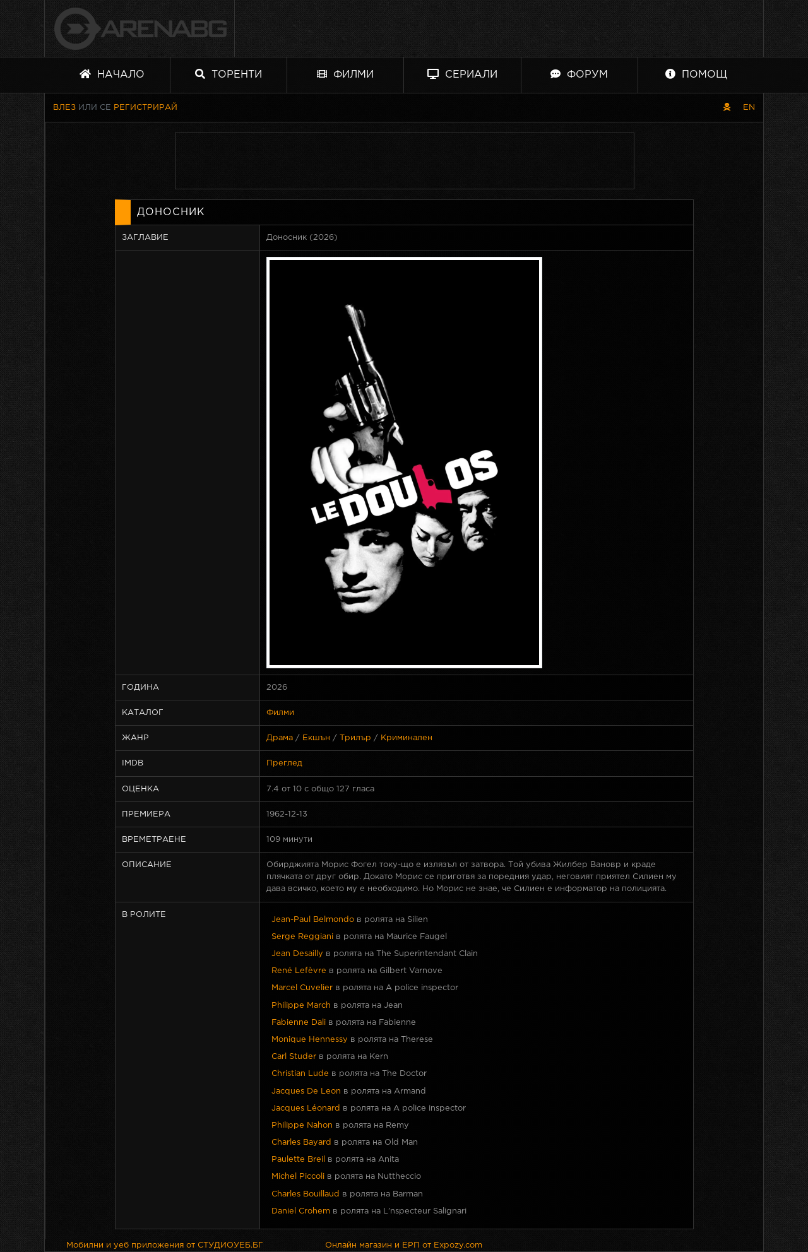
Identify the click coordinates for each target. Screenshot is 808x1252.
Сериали (462, 74)
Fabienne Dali (298, 1022)
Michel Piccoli (297, 1176)
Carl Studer (293, 1056)
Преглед (284, 763)
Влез (64, 107)
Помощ (696, 74)
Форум (579, 74)
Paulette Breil (298, 1159)
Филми (345, 74)
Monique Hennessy (309, 1039)
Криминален (406, 738)
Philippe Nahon (302, 1125)
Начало (112, 74)
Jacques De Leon (306, 1091)
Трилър (355, 738)
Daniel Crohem (300, 1211)
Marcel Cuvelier (302, 987)
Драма (279, 738)
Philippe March (301, 1005)
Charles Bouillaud (305, 1194)
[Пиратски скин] (726, 107)
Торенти (228, 74)
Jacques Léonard (305, 1108)
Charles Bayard (301, 1142)
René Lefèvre (298, 970)
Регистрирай (145, 107)
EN (749, 107)
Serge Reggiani (302, 936)
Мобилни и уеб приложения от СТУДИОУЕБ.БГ (164, 1245)
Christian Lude (300, 1073)
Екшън (316, 738)
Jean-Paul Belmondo (312, 919)
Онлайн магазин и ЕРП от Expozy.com (403, 1245)
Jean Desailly (297, 953)
